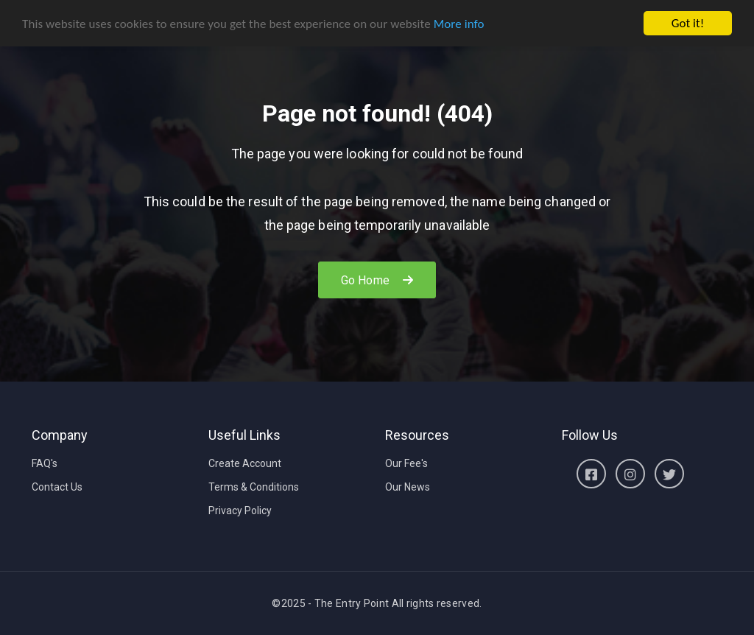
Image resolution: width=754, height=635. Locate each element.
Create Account (244, 463)
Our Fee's (406, 463)
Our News (407, 487)
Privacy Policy (240, 510)
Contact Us (57, 487)
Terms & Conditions (253, 487)
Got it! (688, 23)
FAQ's (44, 463)
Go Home (377, 280)
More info (459, 24)
